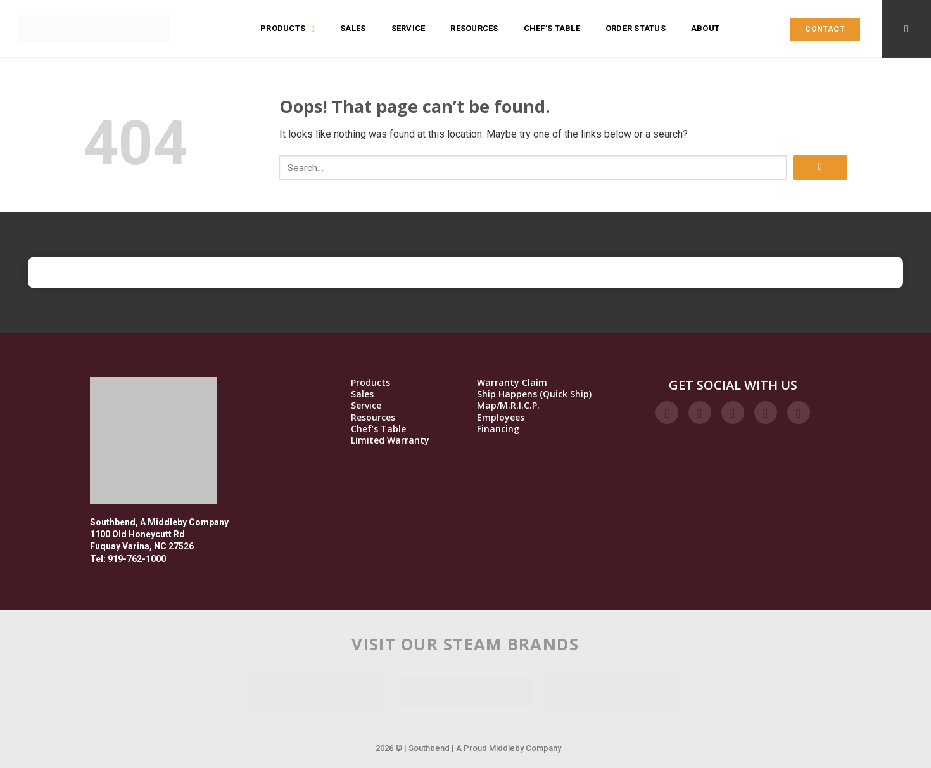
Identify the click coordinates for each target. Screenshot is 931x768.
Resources (474, 28)
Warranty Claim (512, 382)
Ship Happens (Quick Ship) (534, 394)
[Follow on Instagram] (699, 412)
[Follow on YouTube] (798, 412)
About (705, 28)
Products (287, 28)
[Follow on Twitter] (732, 412)
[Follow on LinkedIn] (765, 412)
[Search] (906, 29)
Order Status (635, 28)
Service (408, 28)
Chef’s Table (552, 28)
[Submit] (820, 167)
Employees (500, 417)
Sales (352, 28)
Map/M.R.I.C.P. (508, 405)
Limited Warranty (390, 440)
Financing (498, 429)
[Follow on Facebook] (667, 412)
